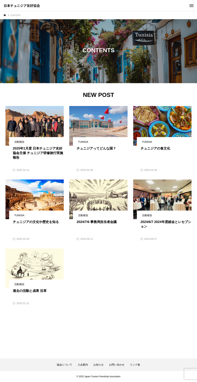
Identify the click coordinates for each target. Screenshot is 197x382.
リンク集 (135, 364)
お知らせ (98, 364)
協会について (64, 364)
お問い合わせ (116, 364)
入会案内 (83, 364)
